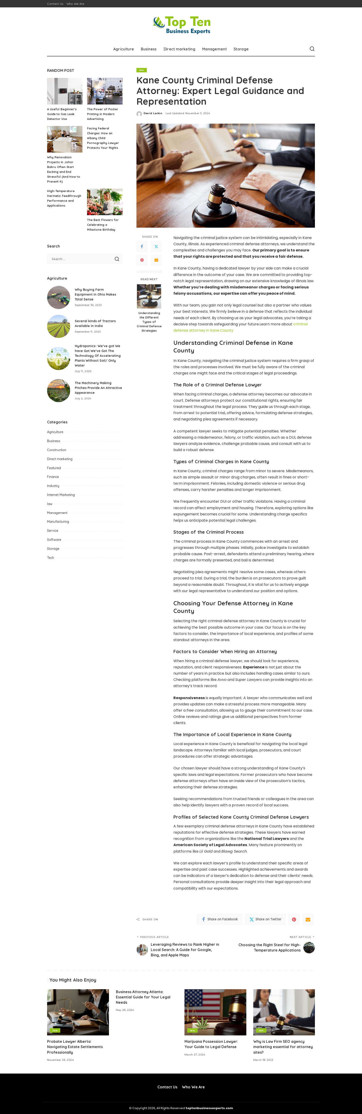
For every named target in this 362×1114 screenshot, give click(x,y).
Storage (53, 549)
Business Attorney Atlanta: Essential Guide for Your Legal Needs (143, 997)
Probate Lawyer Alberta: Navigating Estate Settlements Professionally (75, 1046)
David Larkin (153, 113)
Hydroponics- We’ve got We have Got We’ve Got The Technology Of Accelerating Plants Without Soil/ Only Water (98, 355)
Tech (50, 558)
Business (53, 441)
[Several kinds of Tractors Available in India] (58, 326)
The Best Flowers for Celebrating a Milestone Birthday (103, 224)
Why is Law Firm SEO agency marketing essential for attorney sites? (283, 1046)
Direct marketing (59, 459)
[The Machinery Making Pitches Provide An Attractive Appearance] (58, 390)
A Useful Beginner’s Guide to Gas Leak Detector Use (62, 114)
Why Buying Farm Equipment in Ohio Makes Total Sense (95, 294)
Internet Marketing (61, 495)
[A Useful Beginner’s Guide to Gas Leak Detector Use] (64, 91)
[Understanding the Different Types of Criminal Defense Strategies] (149, 296)
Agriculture (55, 432)
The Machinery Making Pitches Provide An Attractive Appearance (98, 388)
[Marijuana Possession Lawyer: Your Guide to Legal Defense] (215, 1012)
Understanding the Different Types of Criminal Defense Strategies (149, 321)
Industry (53, 486)
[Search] (312, 49)
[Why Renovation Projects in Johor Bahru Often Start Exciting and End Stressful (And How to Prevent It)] (64, 139)
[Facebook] (142, 246)
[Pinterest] (142, 260)
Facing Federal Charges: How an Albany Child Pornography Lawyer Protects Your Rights (103, 138)
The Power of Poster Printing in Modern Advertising (102, 114)
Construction (56, 450)
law (141, 70)
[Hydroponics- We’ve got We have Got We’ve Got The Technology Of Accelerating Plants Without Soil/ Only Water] (58, 358)
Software (54, 540)
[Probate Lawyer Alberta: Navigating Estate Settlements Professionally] (78, 1012)
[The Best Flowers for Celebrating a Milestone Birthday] (104, 202)
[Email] (156, 260)
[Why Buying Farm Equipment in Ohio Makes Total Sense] (58, 297)
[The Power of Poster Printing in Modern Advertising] (104, 91)
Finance (53, 477)
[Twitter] (156, 246)
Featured (54, 468)
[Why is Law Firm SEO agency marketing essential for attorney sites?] (284, 1012)
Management (57, 513)
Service (52, 531)
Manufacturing (58, 522)
